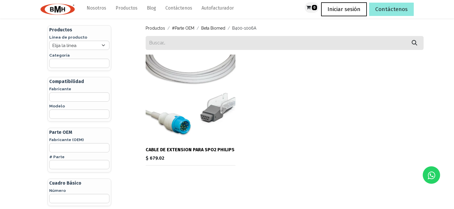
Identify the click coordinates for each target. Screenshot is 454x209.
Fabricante (60, 89)
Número (57, 190)
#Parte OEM (183, 28)
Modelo (57, 106)
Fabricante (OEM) (66, 139)
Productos (155, 28)
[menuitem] (96, 9)
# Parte (57, 156)
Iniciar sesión (343, 9)
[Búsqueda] (414, 43)
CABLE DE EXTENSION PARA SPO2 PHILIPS (190, 149)
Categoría (59, 55)
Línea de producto (68, 37)
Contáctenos (391, 9)
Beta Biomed (213, 28)
